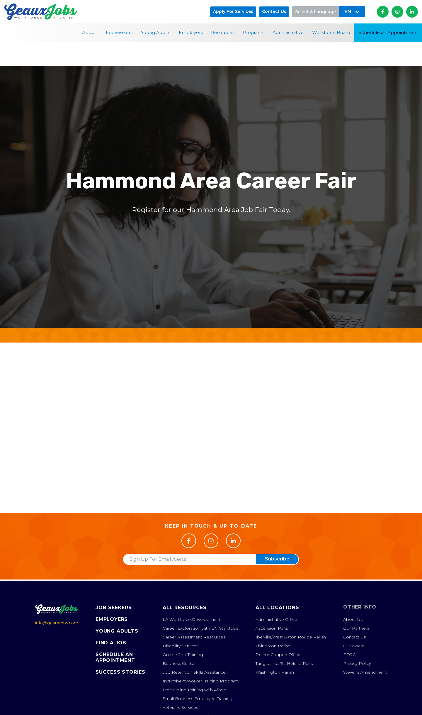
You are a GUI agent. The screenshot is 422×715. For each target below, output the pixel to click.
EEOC (349, 654)
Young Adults (155, 32)
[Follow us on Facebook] (189, 541)
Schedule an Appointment (388, 32)
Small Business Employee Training (197, 698)
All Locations (277, 607)
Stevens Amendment (365, 672)
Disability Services (180, 645)
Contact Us (354, 637)
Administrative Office (276, 619)
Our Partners (356, 628)
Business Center (179, 663)
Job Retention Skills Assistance (194, 672)
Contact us (274, 11)
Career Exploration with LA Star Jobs (200, 628)
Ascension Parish (273, 628)
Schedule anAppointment (115, 657)
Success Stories (120, 672)
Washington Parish (275, 672)
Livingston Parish (273, 645)
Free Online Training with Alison (194, 689)
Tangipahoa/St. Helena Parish (285, 663)
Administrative (288, 32)
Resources (222, 32)
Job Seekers (118, 32)
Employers (191, 32)
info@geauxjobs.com (56, 623)
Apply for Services (233, 11)
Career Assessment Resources (194, 637)
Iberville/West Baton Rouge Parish (291, 637)
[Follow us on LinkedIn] (233, 541)
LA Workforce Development (192, 619)
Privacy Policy (357, 663)
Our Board (354, 645)
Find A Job (111, 642)
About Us (353, 619)
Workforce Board (331, 32)
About (89, 32)
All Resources (184, 607)
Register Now (211, 485)
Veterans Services (180, 707)
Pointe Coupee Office (278, 654)
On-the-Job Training (183, 654)
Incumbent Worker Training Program (200, 681)
